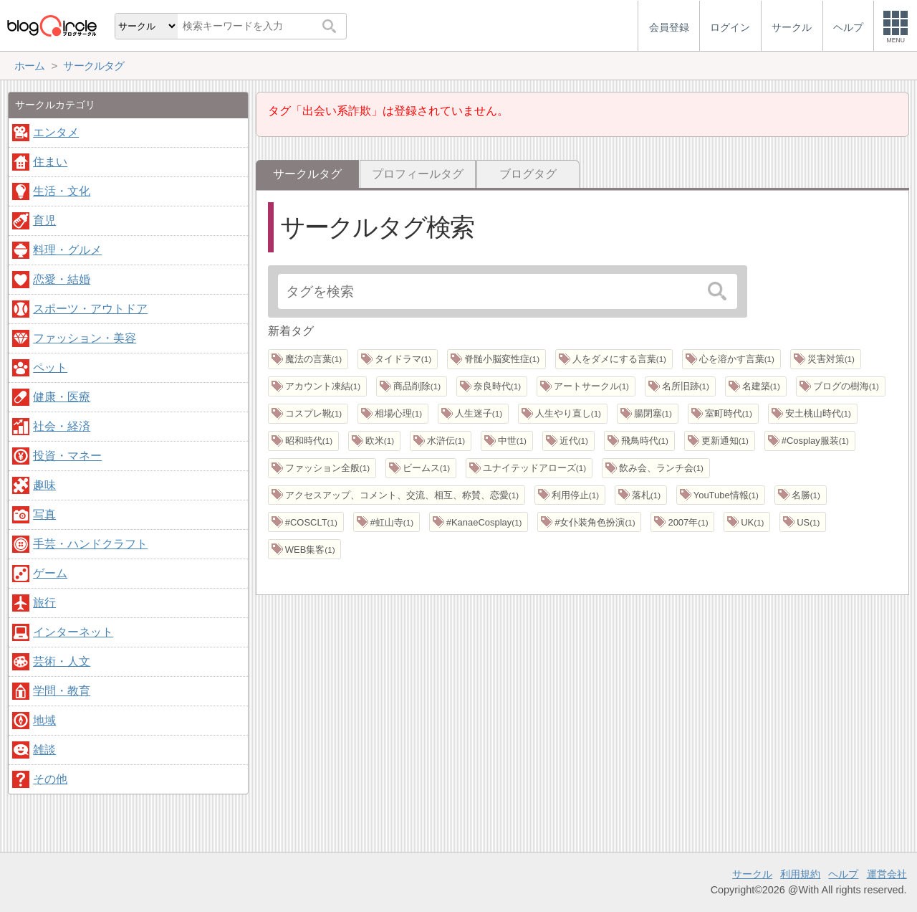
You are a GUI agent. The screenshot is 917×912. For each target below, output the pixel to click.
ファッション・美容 (84, 338)
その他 (50, 779)
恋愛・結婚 (61, 279)
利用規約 (800, 874)
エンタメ (56, 132)
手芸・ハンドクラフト (90, 544)
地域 (44, 720)
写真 (44, 514)
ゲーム (50, 573)
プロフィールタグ (418, 174)
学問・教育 (61, 691)
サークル (752, 874)
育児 (44, 220)
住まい (50, 162)
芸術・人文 (61, 661)
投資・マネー (67, 456)
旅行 (44, 603)
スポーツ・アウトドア (90, 309)
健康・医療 (61, 397)
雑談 (44, 750)
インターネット (73, 632)
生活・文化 (61, 191)
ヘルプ (843, 874)
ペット (50, 367)
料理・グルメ (67, 250)
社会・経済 (61, 426)
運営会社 (887, 874)
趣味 (44, 485)
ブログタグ (528, 174)
